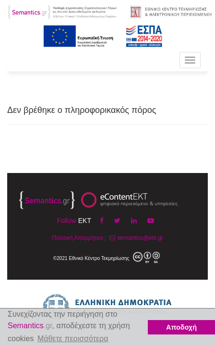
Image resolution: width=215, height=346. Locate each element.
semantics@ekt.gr (135, 238)
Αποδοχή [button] (181, 327)
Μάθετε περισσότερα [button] (72, 338)
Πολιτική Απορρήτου (77, 238)
